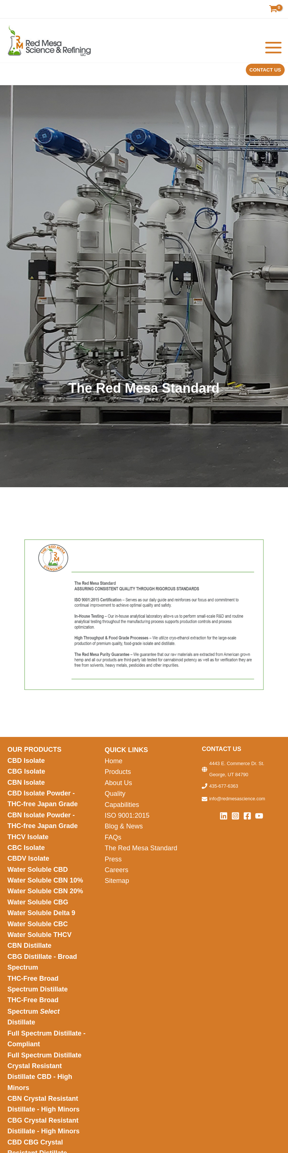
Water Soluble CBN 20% (45, 901)
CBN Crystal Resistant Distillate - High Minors (43, 1122)
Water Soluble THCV (39, 946)
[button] (264, 73)
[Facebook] (247, 819)
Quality (115, 799)
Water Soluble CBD (37, 878)
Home (114, 765)
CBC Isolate (27, 855)
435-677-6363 (223, 789)
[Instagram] (235, 819)
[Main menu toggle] (273, 49)
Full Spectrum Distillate (44, 1071)
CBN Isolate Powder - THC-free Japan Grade (43, 827)
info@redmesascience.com (237, 802)
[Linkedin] (224, 819)
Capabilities (122, 810)
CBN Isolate (26, 787)
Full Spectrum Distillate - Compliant (46, 1054)
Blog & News (125, 833)
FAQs (113, 844)
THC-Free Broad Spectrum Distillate (37, 997)
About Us (118, 787)
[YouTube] (259, 819)
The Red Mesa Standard (141, 855)
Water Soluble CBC (37, 935)
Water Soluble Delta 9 (41, 923)
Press (113, 867)
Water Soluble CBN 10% (45, 889)
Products (118, 776)
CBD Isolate (27, 765)
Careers (116, 878)
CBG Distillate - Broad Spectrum (42, 974)
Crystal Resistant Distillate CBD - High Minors (39, 1094)
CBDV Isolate (29, 867)
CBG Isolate (27, 776)
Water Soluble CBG (37, 912)
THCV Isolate (28, 844)
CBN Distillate (29, 957)
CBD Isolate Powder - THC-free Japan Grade (42, 804)
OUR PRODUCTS (34, 753)
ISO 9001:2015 (127, 821)
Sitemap (117, 889)
